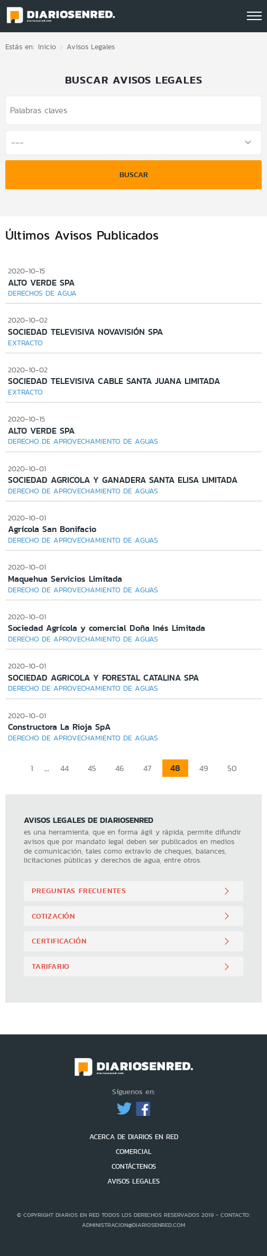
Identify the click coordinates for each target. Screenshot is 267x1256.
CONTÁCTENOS (134, 1166)
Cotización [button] (53, 916)
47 (147, 768)
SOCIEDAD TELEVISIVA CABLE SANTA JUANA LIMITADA (114, 381)
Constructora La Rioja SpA (59, 727)
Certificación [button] (59, 941)
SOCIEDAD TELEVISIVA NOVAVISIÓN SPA (85, 332)
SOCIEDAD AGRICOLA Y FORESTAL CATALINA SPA (103, 678)
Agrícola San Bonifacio (52, 529)
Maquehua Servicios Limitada (65, 579)
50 (232, 768)
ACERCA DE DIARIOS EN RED (133, 1137)
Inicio (47, 46)
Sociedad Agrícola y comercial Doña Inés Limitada (106, 628)
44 (64, 768)
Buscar (133, 174)
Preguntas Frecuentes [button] (79, 890)
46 (119, 768)
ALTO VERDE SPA (41, 283)
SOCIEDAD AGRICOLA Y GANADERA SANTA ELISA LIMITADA (122, 480)
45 (92, 768)
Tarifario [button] (51, 966)
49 (203, 768)
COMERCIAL (134, 1152)
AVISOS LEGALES (133, 1181)
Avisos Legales (91, 46)
